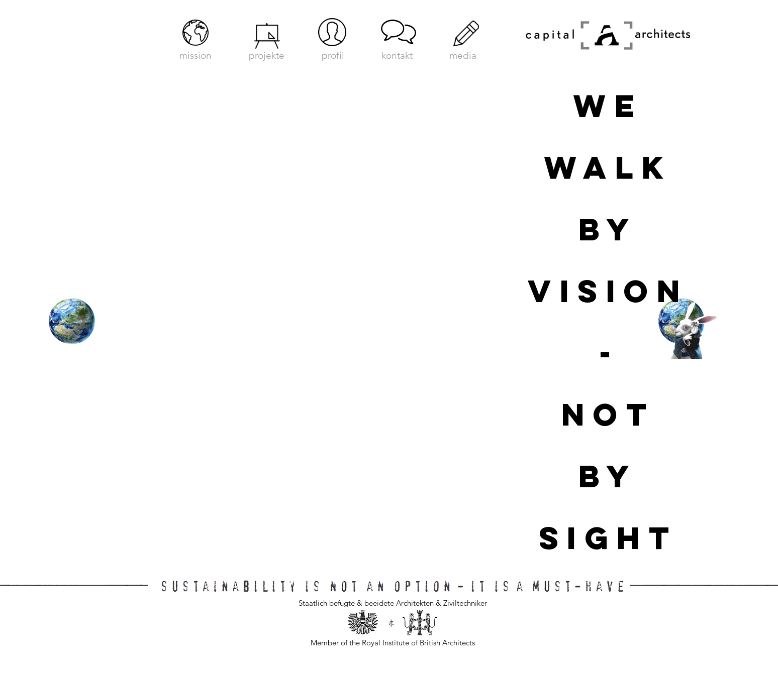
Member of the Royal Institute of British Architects (393, 642)
